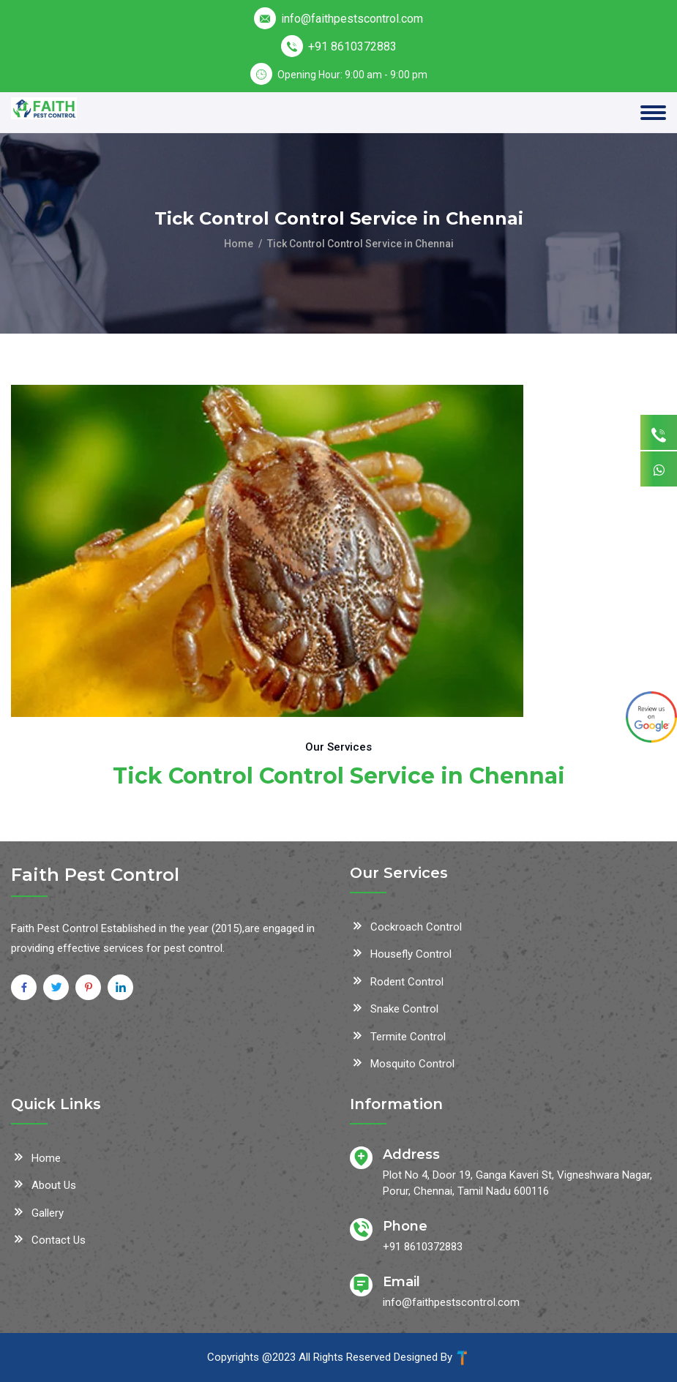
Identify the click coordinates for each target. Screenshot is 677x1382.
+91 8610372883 (352, 46)
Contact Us (48, 1239)
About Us (43, 1184)
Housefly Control (401, 953)
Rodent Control (397, 980)
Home (238, 243)
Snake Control (394, 1007)
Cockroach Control (406, 925)
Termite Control (398, 1035)
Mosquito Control (402, 1062)
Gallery (37, 1211)
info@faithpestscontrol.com (352, 19)
